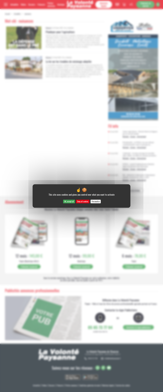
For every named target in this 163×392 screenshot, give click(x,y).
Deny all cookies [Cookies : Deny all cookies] (82, 201)
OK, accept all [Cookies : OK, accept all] (69, 201)
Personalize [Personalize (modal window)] (96, 201)
